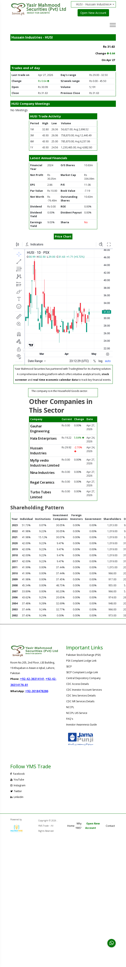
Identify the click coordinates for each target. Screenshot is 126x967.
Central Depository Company (83, 678)
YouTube (17, 779)
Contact (110, 826)
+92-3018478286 (36, 691)
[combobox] (95, 4)
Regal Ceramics (42, 482)
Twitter (16, 791)
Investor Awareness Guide (81, 724)
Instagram (17, 785)
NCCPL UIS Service (76, 713)
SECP (69, 666)
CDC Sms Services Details (81, 695)
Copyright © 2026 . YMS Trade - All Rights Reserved (48, 825)
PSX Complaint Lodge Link (81, 660)
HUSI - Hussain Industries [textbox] (94, 4)
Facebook (17, 774)
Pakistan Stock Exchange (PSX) (83, 655)
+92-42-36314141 (32, 679)
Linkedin (16, 797)
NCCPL (70, 707)
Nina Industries (42, 472)
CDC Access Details (77, 684)
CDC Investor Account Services (84, 689)
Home (70, 826)
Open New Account (93, 13)
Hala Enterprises (43, 438)
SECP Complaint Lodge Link (82, 672)
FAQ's (69, 719)
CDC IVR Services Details (80, 701)
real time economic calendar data (55, 380)
